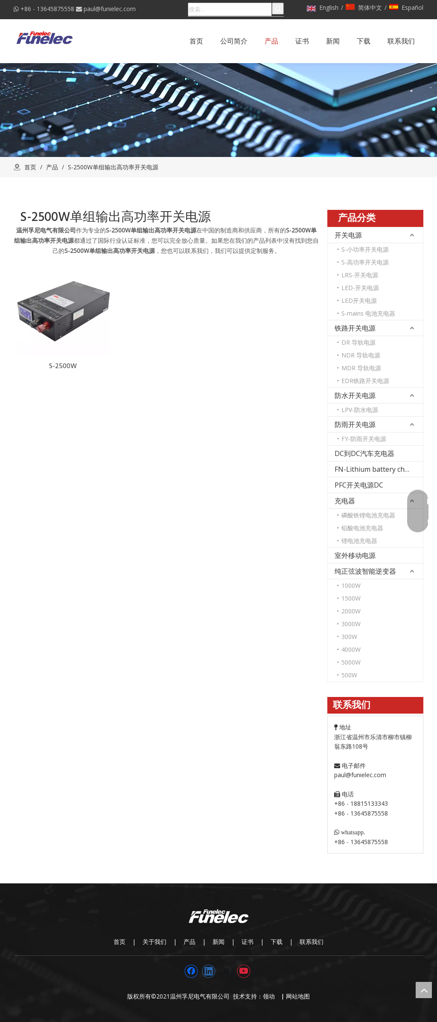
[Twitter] (226, 971)
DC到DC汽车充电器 (364, 453)
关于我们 (154, 942)
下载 (277, 942)
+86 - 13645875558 (47, 9)
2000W (351, 611)
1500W (351, 598)
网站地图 (298, 996)
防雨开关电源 (355, 424)
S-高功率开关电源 (365, 262)
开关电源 (348, 235)
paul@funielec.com (110, 9)
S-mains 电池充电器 (368, 313)
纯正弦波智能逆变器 (365, 571)
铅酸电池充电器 (362, 528)
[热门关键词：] (278, 9)
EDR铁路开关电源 (365, 381)
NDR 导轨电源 (360, 355)
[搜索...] (230, 9)
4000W (351, 649)
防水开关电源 (355, 395)
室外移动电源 (355, 555)
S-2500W (63, 366)
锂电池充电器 (359, 541)
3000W (351, 624)
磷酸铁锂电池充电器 (368, 515)
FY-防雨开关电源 (363, 439)
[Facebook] (191, 971)
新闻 (218, 942)
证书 (247, 942)
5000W (351, 662)
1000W (351, 585)
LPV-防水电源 (359, 410)
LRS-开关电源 (359, 275)
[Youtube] (244, 971)
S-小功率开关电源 (365, 249)
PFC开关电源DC (359, 485)
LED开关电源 (359, 300)
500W (349, 675)
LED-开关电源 (360, 288)
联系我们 (311, 942)
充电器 (345, 500)
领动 (270, 996)
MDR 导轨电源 (361, 368)
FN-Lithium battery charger (378, 469)
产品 (189, 942)
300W (349, 637)
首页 (119, 942)
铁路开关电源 (355, 328)
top (424, 990)
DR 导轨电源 (358, 342)
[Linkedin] (209, 971)
